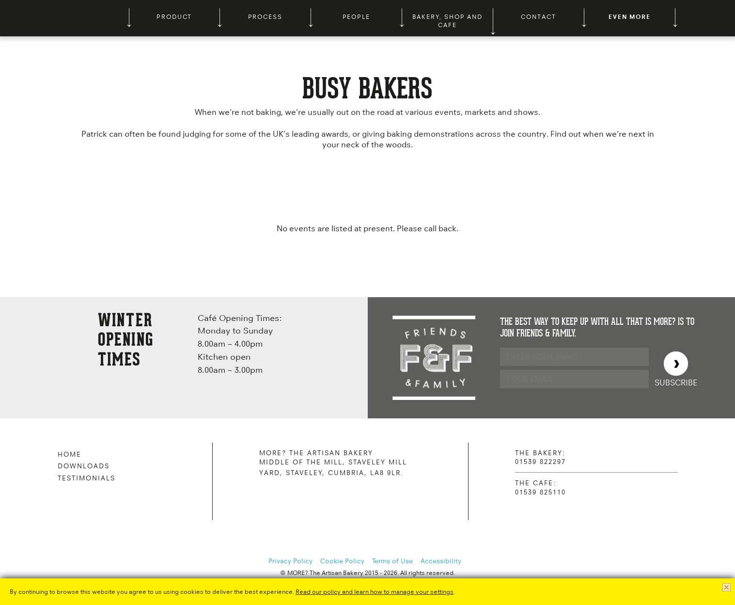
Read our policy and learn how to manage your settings (375, 591)
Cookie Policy (342, 561)
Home (69, 454)
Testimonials (86, 478)
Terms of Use (392, 561)
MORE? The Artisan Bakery (67, 18)
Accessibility (441, 561)
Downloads (83, 466)
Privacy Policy (290, 561)
